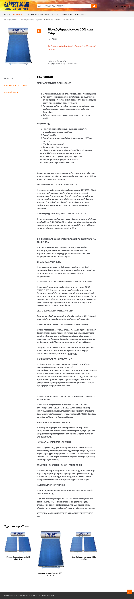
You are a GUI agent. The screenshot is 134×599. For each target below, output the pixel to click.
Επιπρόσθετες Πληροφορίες (16, 85)
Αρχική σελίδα (12, 20)
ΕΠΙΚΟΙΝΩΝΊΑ (67, 14)
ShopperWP (50, 595)
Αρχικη (7, 14)
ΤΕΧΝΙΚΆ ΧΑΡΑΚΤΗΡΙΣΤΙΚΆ (38, 14)
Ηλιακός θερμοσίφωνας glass (31, 20)
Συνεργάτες (80, 14)
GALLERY (55, 14)
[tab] (18, 78)
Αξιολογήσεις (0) (11, 92)
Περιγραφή (8, 78)
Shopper (33, 595)
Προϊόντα (17, 14)
